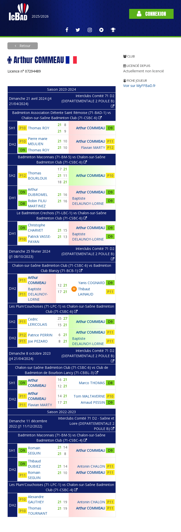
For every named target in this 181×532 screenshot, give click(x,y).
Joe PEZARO (38, 341)
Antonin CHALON (91, 466)
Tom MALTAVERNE (89, 396)
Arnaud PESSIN (93, 402)
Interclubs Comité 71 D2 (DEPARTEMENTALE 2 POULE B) (87, 100)
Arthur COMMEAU (90, 128)
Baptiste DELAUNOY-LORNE (38, 294)
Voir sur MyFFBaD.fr (139, 85)
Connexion (151, 14)
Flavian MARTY (93, 147)
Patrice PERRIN (40, 335)
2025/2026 (40, 16)
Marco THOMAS (92, 382)
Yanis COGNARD (91, 282)
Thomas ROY (38, 128)
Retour (24, 45)
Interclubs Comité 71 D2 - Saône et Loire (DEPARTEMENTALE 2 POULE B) (86, 423)
